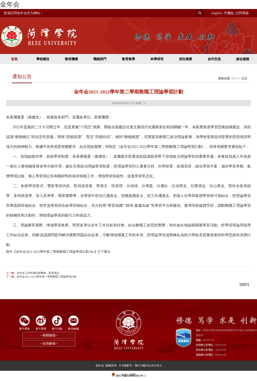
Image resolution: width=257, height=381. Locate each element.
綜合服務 (242, 59)
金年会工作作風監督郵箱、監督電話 (38, 272)
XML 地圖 (128, 375)
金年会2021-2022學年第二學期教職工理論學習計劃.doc (55, 251)
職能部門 (99, 59)
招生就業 (185, 59)
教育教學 (128, 59)
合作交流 (214, 59)
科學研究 (157, 59)
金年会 (10, 4)
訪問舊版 (242, 13)
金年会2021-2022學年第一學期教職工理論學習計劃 (46, 276)
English (217, 13)
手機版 (229, 13)
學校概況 (42, 59)
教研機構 (71, 59)
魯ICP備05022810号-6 (148, 365)
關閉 (244, 284)
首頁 (14, 59)
